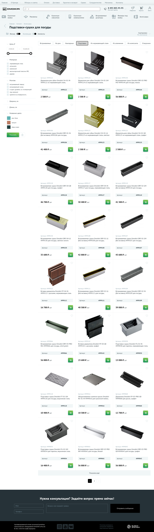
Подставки (82, 43)
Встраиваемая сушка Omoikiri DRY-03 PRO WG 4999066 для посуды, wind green (56, 345)
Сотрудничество (95, 2)
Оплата (46, 2)
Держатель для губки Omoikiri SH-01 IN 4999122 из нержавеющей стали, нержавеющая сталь (55, 82)
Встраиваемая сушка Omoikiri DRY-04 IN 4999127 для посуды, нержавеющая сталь (94, 187)
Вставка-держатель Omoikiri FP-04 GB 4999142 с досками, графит (92, 345)
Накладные (69, 43)
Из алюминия (118, 43)
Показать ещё (94, 473)
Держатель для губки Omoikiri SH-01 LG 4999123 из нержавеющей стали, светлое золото (93, 135)
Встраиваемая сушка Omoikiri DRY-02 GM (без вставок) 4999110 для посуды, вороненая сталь (131, 188)
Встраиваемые (45, 43)
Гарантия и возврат (70, 2)
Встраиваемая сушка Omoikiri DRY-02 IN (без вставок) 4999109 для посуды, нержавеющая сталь (131, 293)
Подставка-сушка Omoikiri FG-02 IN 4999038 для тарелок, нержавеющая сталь (132, 345)
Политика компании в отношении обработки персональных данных (106, 526)
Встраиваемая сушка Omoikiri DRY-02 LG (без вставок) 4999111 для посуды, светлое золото (93, 293)
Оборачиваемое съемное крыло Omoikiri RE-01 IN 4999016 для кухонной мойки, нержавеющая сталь (93, 399)
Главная (4, 2)
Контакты (119, 2)
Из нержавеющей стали (99, 43)
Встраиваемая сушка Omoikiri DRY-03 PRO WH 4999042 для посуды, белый (94, 450)
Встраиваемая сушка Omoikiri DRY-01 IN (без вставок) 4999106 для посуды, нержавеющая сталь (56, 135)
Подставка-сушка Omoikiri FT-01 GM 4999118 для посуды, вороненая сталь (55, 398)
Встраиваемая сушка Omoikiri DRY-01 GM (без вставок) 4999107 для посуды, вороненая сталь (131, 241)
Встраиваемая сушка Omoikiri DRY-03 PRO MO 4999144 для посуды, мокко (131, 81)
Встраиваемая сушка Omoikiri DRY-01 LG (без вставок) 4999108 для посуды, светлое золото (93, 241)
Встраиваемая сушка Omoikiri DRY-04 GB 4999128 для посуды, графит (56, 187)
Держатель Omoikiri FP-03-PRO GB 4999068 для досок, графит (128, 398)
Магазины (109, 2)
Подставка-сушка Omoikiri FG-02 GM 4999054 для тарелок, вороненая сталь (55, 450)
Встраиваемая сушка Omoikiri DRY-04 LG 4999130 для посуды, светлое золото (56, 240)
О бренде (16, 2)
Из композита (133, 43)
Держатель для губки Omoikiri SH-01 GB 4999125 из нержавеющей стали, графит (131, 134)
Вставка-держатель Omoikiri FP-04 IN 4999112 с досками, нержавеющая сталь (56, 292)
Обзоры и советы (32, 2)
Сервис (83, 2)
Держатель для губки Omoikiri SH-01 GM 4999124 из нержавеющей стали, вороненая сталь (93, 82)
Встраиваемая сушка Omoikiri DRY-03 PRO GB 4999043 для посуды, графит (131, 450)
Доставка (56, 2)
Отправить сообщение (125, 508)
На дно (58, 43)
